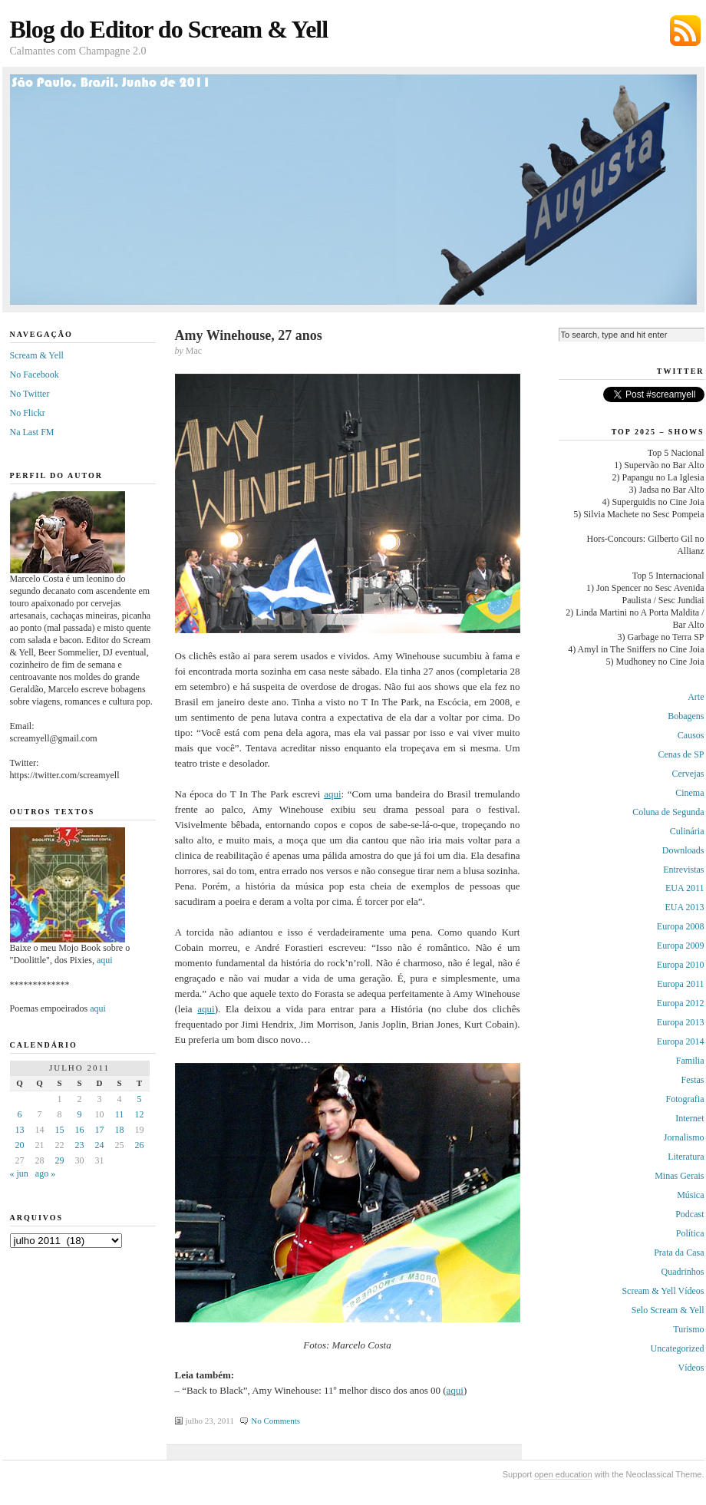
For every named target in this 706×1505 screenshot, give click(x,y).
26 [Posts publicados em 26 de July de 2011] (139, 1145)
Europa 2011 (680, 984)
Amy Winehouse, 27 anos (248, 335)
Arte (696, 696)
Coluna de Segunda (668, 812)
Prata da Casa (679, 1252)
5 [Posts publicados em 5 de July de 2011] (139, 1099)
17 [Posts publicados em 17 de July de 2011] (99, 1129)
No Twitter (30, 393)
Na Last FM (32, 432)
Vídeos (691, 1367)
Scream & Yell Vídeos (663, 1291)
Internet (689, 1118)
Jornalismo (684, 1137)
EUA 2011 (684, 888)
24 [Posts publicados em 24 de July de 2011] (99, 1145)
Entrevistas (683, 869)
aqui (332, 794)
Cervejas (688, 773)
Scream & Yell (37, 355)
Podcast (689, 1214)
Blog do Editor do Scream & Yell (169, 29)
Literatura (686, 1156)
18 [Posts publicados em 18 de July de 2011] (119, 1129)
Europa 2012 (680, 1003)
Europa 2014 (680, 1041)
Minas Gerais (679, 1175)
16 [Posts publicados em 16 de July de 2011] (79, 1129)
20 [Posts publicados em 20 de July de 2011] (20, 1145)
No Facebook (34, 374)
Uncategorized (677, 1348)
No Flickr (27, 413)
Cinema (689, 792)
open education (563, 1474)
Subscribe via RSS (685, 30)
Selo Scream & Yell (668, 1310)
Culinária (687, 831)
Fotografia (685, 1099)
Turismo (688, 1329)
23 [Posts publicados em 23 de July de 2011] (79, 1145)
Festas (692, 1079)
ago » (45, 1173)
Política (690, 1233)
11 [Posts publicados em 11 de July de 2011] (119, 1114)
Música (690, 1195)
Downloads (683, 850)
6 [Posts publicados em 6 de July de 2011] (20, 1114)
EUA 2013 (684, 907)
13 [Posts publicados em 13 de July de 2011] (20, 1129)
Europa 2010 (680, 964)
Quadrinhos (682, 1271)
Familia (690, 1060)
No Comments (275, 1420)
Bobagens (686, 716)
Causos (691, 735)
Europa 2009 (680, 945)
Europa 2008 (680, 926)
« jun (19, 1173)
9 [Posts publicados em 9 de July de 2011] (80, 1114)
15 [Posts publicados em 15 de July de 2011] (59, 1129)
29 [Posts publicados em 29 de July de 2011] (59, 1160)
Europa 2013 (680, 1022)
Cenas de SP (681, 754)
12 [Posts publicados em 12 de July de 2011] (139, 1114)
